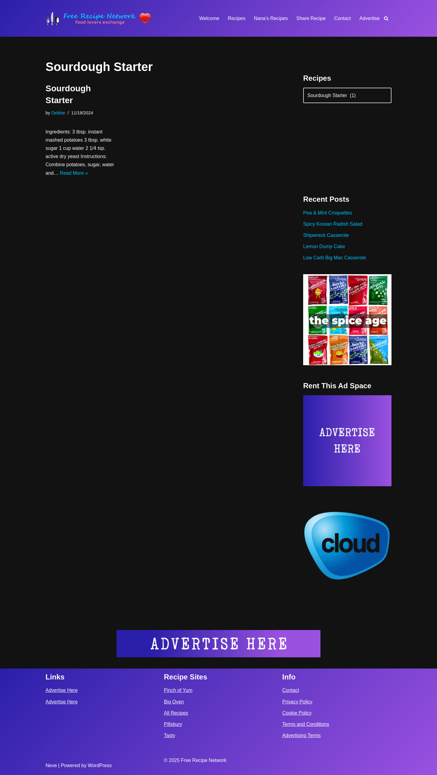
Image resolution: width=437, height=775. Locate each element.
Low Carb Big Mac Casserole (334, 257)
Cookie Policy (297, 713)
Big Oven (174, 701)
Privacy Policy (297, 701)
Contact (342, 18)
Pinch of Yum (178, 690)
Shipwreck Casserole (326, 235)
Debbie (58, 112)
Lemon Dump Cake (324, 246)
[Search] (386, 18)
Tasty (169, 735)
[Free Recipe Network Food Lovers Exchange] (99, 18)
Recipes (237, 18)
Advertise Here (62, 690)
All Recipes (176, 713)
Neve (51, 765)
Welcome (209, 18)
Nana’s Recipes (271, 18)
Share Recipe (311, 18)
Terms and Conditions (305, 724)
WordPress (100, 765)
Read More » (74, 173)
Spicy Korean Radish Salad (332, 224)
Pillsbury (173, 724)
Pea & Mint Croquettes (327, 212)
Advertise (369, 18)
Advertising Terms (301, 735)
